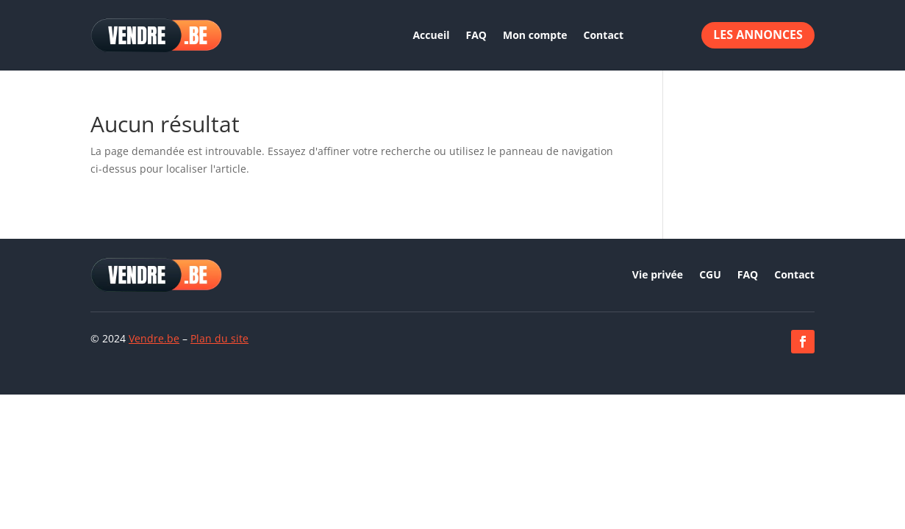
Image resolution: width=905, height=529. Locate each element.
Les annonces (758, 34)
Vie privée (657, 275)
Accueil (430, 35)
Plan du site (219, 338)
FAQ (476, 35)
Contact (604, 35)
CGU (710, 275)
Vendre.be (154, 338)
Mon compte (535, 35)
